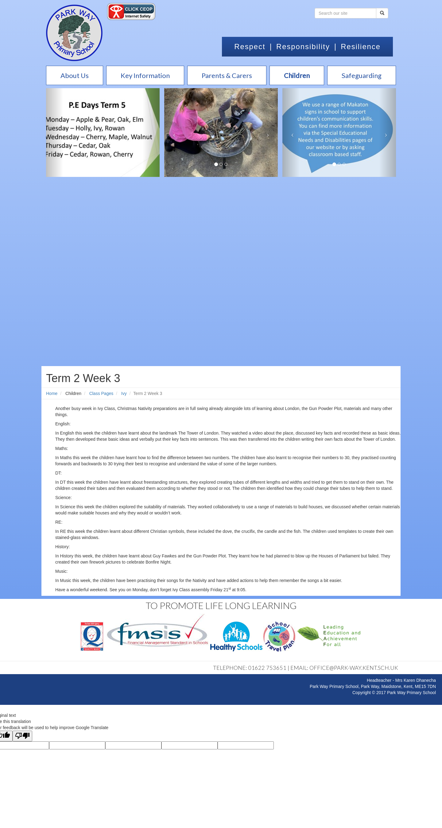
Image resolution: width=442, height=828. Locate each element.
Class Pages (101, 393)
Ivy (124, 393)
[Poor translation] (22, 736)
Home (51, 393)
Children (73, 393)
